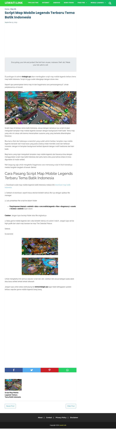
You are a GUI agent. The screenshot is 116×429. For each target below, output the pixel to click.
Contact (49, 418)
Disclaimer (75, 418)
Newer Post (10, 406)
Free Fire (81, 3)
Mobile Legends (97, 3)
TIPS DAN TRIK (33, 3)
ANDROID (56, 3)
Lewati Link (14, 3)
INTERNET (45, 3)
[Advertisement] (40, 42)
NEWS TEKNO (69, 3)
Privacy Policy (61, 418)
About (39, 418)
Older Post (71, 406)
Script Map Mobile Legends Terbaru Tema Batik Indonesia (13, 395)
